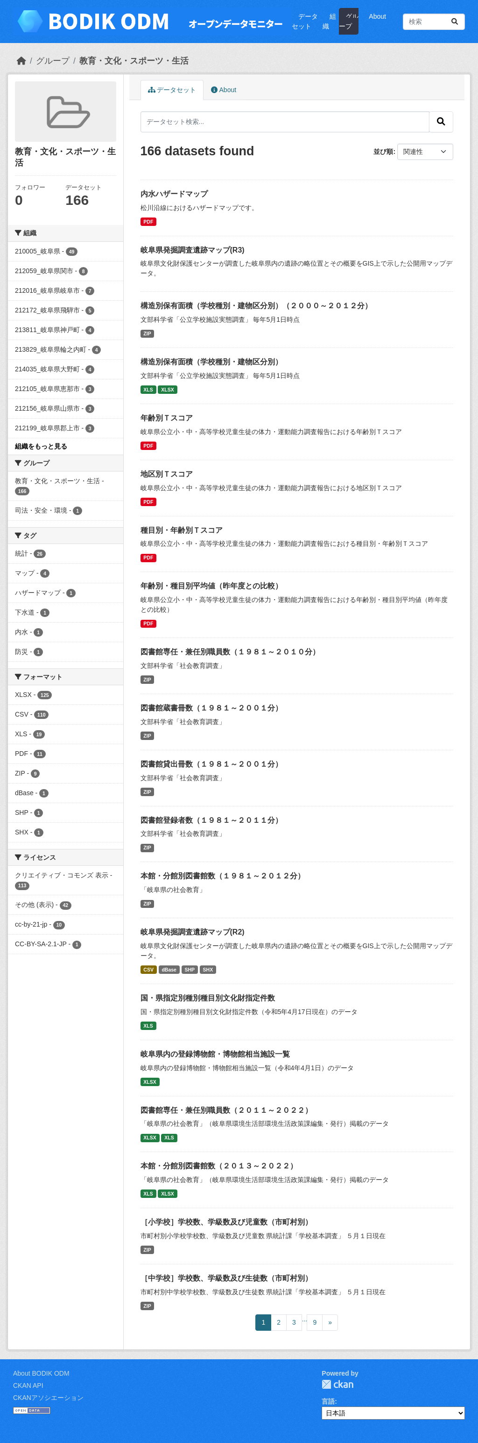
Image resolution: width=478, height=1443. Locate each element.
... (305, 1319)
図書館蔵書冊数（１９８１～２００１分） (211, 708)
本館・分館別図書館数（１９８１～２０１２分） (223, 876)
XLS (148, 389)
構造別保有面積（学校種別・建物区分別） (211, 362)
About (377, 16)
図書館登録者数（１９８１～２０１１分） (211, 820)
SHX (208, 969)
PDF (148, 222)
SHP (189, 969)
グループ (348, 21)
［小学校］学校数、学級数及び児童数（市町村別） (226, 1222)
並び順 (383, 151)
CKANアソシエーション (48, 1397)
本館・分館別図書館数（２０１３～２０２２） (219, 1166)
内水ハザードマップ (174, 194)
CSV (148, 969)
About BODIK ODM (41, 1373)
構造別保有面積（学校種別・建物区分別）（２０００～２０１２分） (256, 306)
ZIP (147, 333)
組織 (329, 21)
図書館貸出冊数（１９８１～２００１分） (211, 764)
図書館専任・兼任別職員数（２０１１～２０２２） (226, 1110)
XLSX (167, 389)
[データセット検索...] (434, 22)
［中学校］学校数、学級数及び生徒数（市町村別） (226, 1278)
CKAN (337, 1384)
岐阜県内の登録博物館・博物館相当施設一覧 (215, 1054)
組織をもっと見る (41, 446)
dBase (169, 969)
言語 (328, 1401)
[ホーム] (21, 60)
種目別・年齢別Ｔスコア (182, 530)
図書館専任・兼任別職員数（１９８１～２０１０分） (230, 652)
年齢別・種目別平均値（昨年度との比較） (211, 586)
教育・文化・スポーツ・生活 (134, 60)
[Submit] (454, 22)
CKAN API (28, 1385)
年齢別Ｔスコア (167, 418)
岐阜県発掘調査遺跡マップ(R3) (193, 250)
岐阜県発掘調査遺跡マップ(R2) (193, 932)
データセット (305, 21)
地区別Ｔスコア (167, 474)
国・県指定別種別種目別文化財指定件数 (208, 998)
